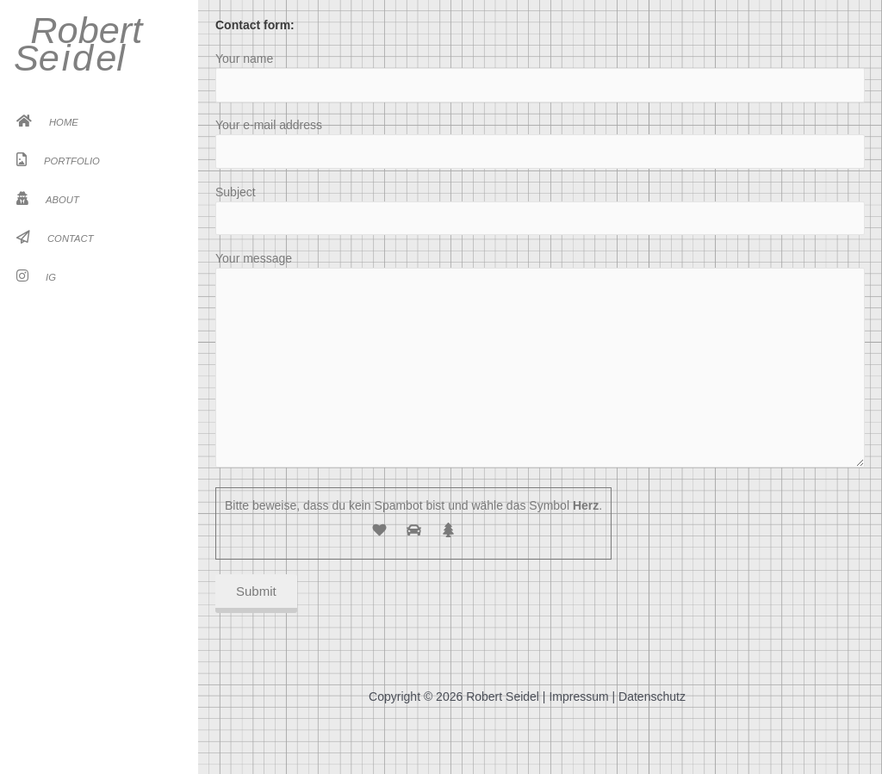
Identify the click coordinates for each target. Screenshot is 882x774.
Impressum (578, 696)
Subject (540, 210)
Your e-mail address (540, 143)
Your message (540, 362)
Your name (540, 77)
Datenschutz (652, 696)
